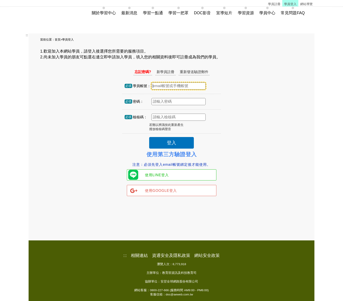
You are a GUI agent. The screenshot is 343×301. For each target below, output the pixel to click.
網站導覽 (306, 4)
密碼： (138, 101)
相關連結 (139, 255)
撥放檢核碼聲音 (160, 129)
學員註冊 (274, 4)
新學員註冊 (165, 72)
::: (27, 35)
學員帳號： (142, 86)
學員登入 (290, 4)
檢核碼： (140, 117)
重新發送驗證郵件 (194, 72)
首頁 (58, 39)
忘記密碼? (143, 72)
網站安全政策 (207, 255)
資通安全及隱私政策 (171, 255)
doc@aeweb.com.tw (179, 294)
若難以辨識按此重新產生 (166, 125)
